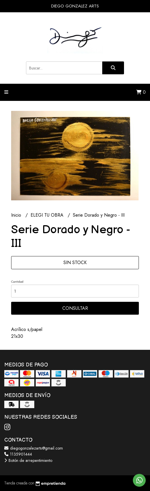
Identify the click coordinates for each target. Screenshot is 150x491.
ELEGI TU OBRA (48, 215)
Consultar (75, 308)
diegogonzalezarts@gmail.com (33, 448)
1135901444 (18, 454)
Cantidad (17, 281)
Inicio (17, 215)
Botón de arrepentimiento (28, 460)
